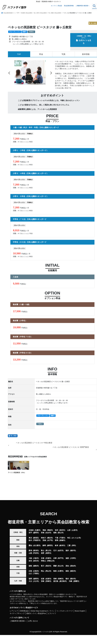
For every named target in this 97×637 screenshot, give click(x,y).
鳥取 (67, 573)
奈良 (30, 563)
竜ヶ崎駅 (14, 438)
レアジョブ (14, 613)
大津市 (72, 560)
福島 (55, 535)
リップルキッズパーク (64, 613)
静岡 (44, 548)
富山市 (48, 553)
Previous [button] (9, 75)
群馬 (56, 542)
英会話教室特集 (69, 5)
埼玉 (68, 540)
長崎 (55, 581)
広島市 (35, 573)
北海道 (31, 532)
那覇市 (76, 583)
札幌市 (37, 532)
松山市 (60, 568)
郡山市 (60, 535)
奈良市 (35, 563)
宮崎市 (48, 583)
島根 (55, 573)
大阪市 (35, 560)
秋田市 (62, 532)
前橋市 (62, 542)
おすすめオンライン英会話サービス (24, 610)
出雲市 (60, 573)
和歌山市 (50, 563)
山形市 (74, 532)
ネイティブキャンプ (17, 615)
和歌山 (43, 563)
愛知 (30, 548)
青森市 (49, 532)
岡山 (42, 573)
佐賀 (42, 581)
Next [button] (51, 75)
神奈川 (43, 540)
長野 (42, 555)
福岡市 (35, 581)
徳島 (30, 568)
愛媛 (55, 568)
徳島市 (35, 568)
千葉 (56, 540)
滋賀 (67, 560)
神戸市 (60, 560)
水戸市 (49, 542)
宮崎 (42, 583)
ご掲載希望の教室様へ (82, 5)
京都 (42, 560)
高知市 (72, 568)
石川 (55, 553)
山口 (30, 576)
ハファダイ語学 (47, 634)
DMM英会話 (24, 613)
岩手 (30, 535)
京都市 (48, 560)
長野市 (48, 555)
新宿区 (35, 540)
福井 (67, 553)
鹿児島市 (63, 583)
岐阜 (56, 548)
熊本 (67, 581)
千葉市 (62, 540)
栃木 (30, 542)
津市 (73, 548)
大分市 (35, 583)
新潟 (30, 553)
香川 (42, 568)
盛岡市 (35, 535)
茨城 (44, 542)
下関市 (35, 576)
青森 (44, 532)
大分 (30, 583)
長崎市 (60, 581)
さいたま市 (76, 540)
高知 (67, 568)
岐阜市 (62, 548)
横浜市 (49, 540)
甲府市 (35, 555)
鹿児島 (55, 583)
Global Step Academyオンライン (43, 613)
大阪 (30, 560)
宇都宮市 (36, 542)
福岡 (30, 581)
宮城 (42, 535)
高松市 (48, 568)
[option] (30, 74)
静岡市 (49, 548)
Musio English (80, 613)
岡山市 (48, 573)
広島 (30, 573)
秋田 (56, 532)
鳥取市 (72, 573)
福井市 (72, 553)
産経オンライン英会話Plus (36, 615)
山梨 (30, 555)
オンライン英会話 (56, 5)
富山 (42, 553)
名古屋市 (36, 548)
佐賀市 (48, 581)
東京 (30, 540)
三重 (68, 548)
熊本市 (72, 581)
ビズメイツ (52, 615)
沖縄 (70, 583)
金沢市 (60, 553)
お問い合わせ (33, 623)
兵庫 (55, 560)
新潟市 (35, 553)
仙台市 (48, 535)
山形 (68, 532)
